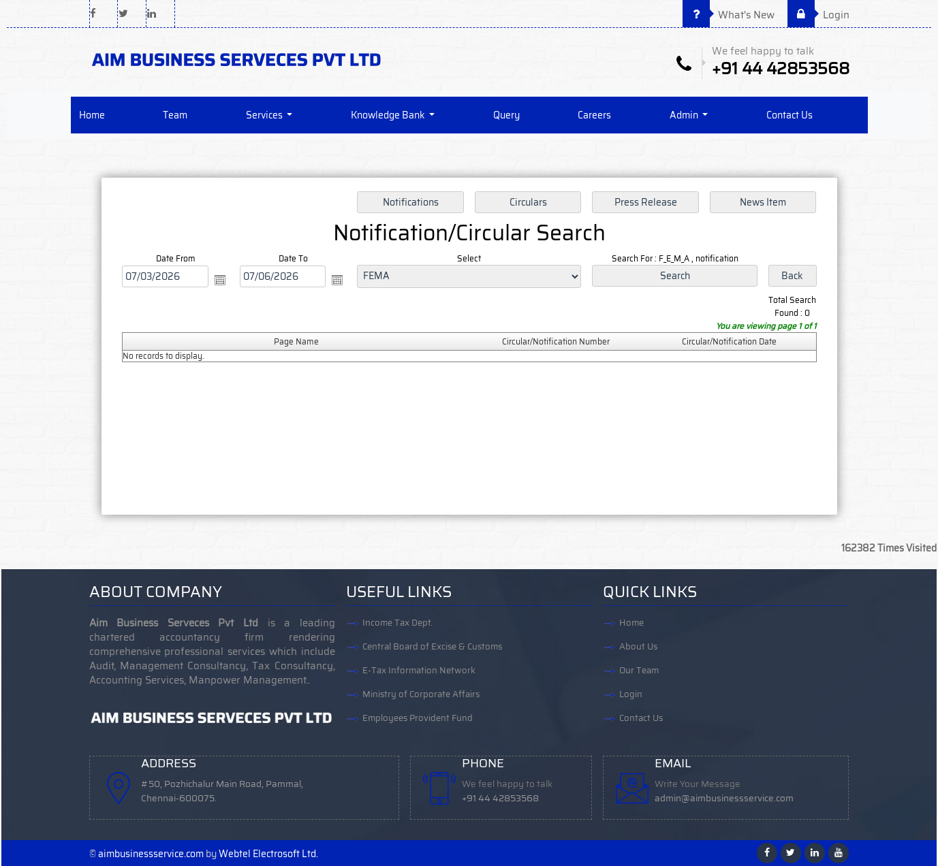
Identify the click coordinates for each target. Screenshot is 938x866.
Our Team (639, 670)
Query (506, 115)
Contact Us (789, 115)
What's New (729, 15)
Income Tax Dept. (397, 622)
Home (92, 115)
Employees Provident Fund (417, 718)
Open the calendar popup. (221, 280)
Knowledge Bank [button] (389, 115)
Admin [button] (685, 115)
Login (818, 15)
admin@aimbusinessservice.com (724, 798)
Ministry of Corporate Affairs (421, 694)
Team (175, 115)
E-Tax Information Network (418, 670)
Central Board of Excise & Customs (432, 646)
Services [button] (265, 115)
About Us (638, 646)
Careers (594, 115)
